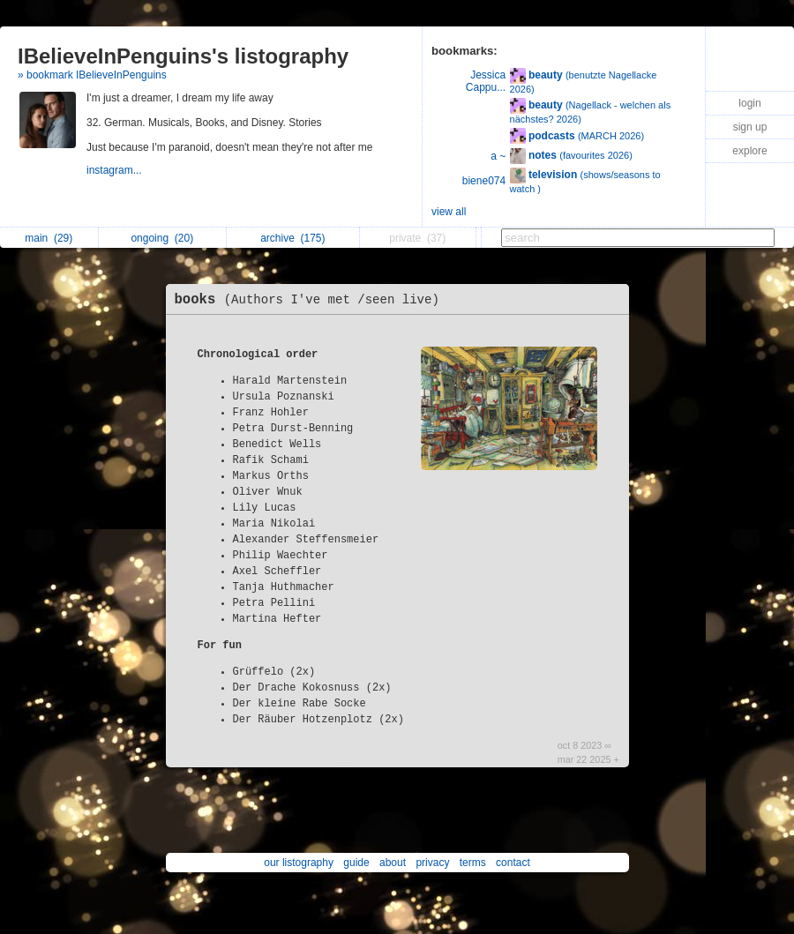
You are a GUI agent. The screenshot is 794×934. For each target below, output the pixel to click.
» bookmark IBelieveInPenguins (92, 75)
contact (513, 862)
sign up (750, 127)
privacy (432, 862)
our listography (298, 862)
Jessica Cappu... (486, 81)
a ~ (498, 156)
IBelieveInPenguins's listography (183, 56)
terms (473, 862)
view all (448, 211)
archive (292, 238)
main (48, 238)
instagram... (115, 170)
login (749, 103)
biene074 (484, 181)
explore (749, 151)
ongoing (162, 238)
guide (356, 862)
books (311, 300)
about (392, 862)
